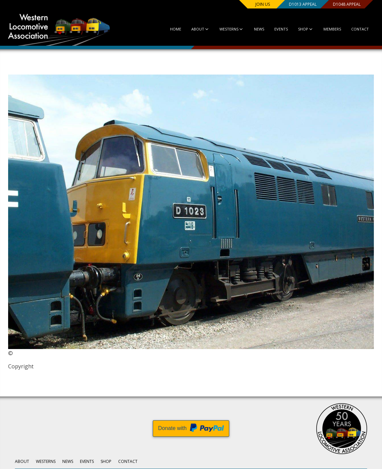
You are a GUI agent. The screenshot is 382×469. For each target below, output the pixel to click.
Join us (262, 4)
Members (332, 29)
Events (281, 29)
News (259, 29)
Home (175, 29)
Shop (305, 29)
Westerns (231, 29)
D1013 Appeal (303, 4)
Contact (360, 29)
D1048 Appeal (347, 4)
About (200, 29)
